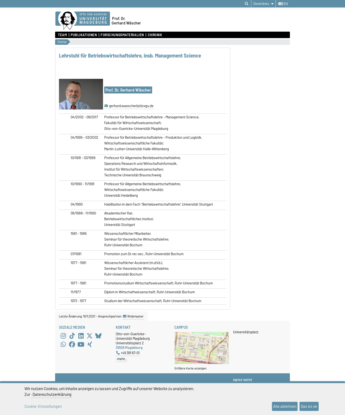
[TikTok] (72, 336)
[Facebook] (72, 344)
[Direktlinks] (263, 3)
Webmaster (133, 316)
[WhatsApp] (63, 344)
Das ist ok (309, 406)
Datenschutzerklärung (52, 394)
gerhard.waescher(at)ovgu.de (131, 106)
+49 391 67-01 (128, 353)
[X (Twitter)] (89, 336)
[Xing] (89, 344)
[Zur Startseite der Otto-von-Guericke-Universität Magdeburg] (82, 20)
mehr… (122, 359)
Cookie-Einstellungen (43, 406)
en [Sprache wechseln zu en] (283, 4)
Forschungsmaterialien (122, 35)
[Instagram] (63, 336)
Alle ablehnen (284, 406)
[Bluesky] (98, 336)
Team (62, 35)
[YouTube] (81, 344)
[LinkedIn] (81, 336)
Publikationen (84, 35)
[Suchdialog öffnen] (246, 4)
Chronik (155, 35)
